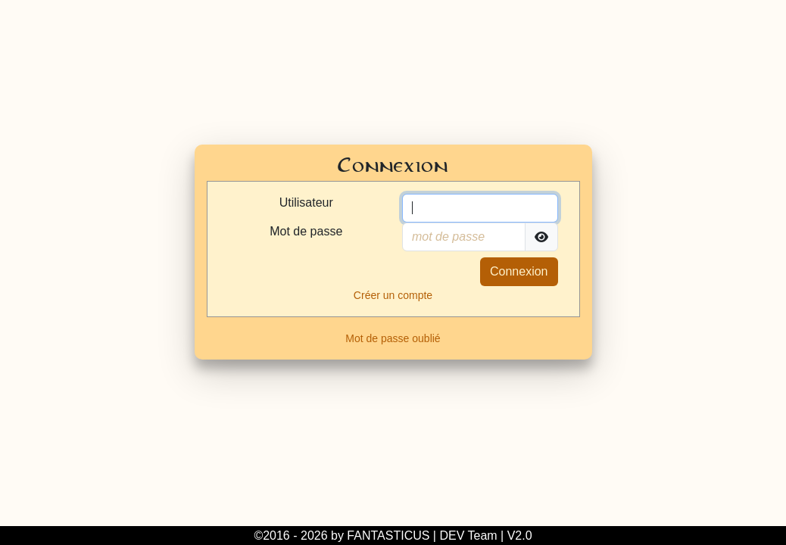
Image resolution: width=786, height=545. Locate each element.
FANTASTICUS (388, 535)
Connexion (519, 271)
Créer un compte (393, 295)
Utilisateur (306, 202)
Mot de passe (306, 231)
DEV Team (468, 535)
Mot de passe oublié (392, 338)
